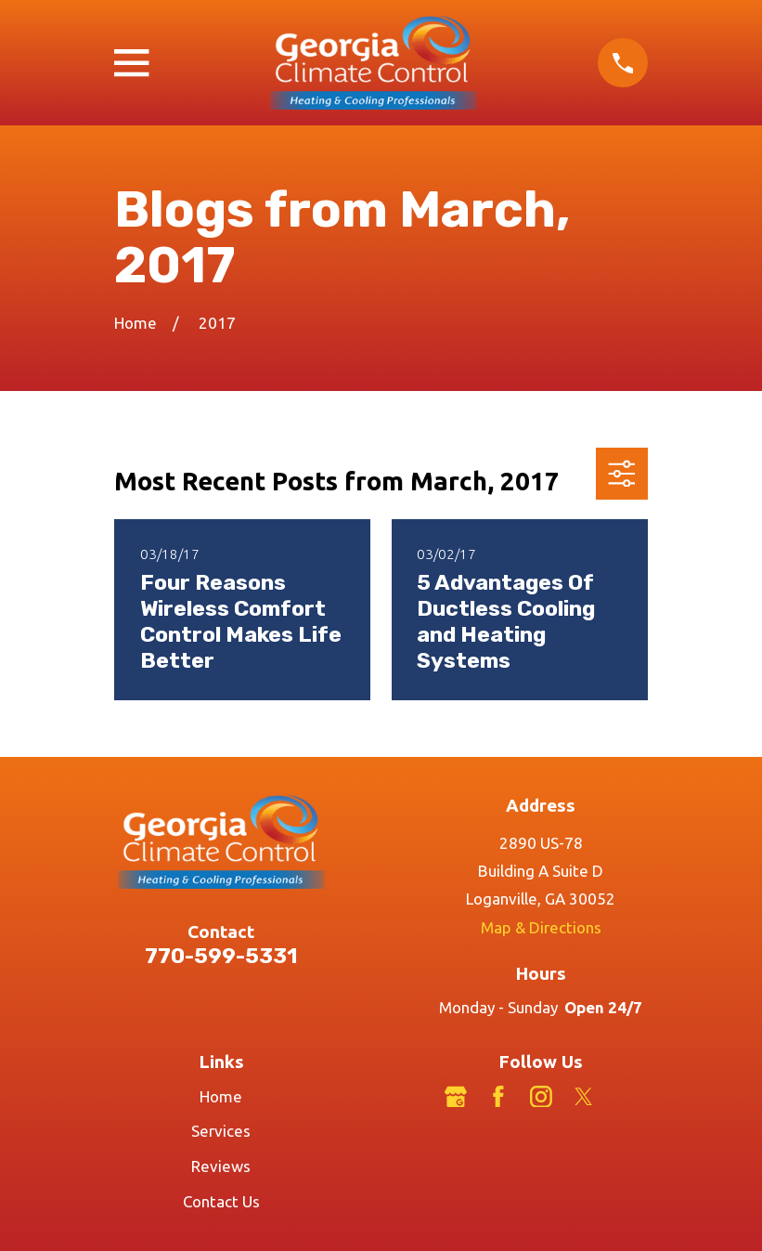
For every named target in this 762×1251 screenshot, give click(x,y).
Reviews (221, 1166)
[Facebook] (498, 1097)
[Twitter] (584, 1097)
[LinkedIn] (626, 1097)
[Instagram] (541, 1097)
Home (221, 1096)
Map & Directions (541, 927)
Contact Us (221, 1201)
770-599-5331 (221, 956)
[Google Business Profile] (456, 1097)
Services (221, 1131)
